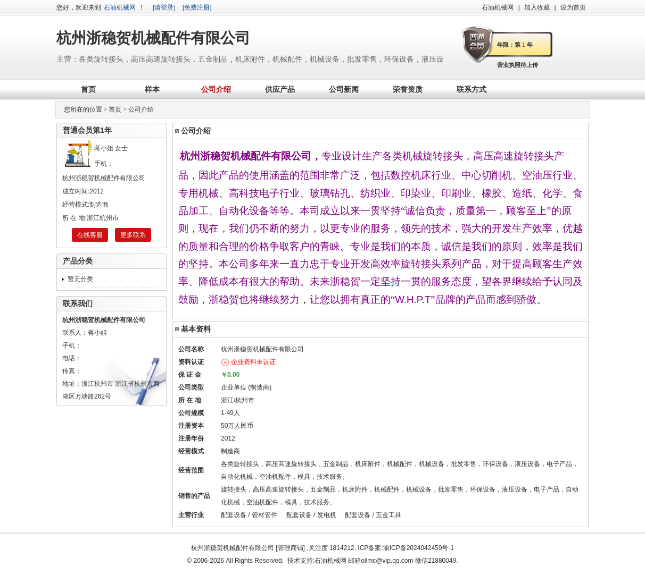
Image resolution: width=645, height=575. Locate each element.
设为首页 (573, 7)
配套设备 (233, 515)
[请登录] (164, 7)
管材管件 (264, 515)
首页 (88, 89)
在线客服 (90, 235)
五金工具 (388, 515)
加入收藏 (537, 7)
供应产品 (280, 89)
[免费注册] (197, 7)
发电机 (326, 515)
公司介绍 (216, 89)
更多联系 (133, 235)
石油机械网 (120, 7)
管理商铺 (290, 548)
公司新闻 (344, 89)
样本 (152, 89)
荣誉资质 (408, 89)
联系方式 (471, 89)
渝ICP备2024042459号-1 (418, 548)
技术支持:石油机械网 (316, 560)
